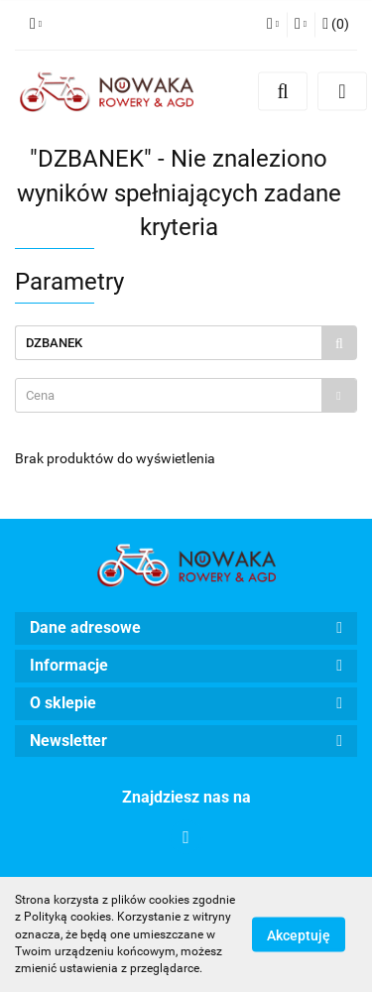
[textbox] (168, 395)
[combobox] (186, 395)
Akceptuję (298, 935)
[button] (335, 25)
